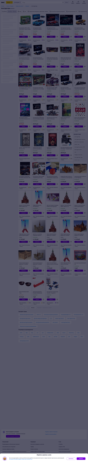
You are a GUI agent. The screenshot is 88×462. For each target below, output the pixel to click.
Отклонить (71, 458)
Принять (81, 458)
